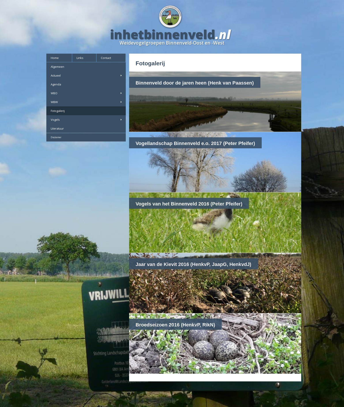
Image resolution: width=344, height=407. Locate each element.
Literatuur (57, 128)
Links (80, 58)
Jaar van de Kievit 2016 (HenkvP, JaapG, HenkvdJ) (193, 264)
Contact (106, 58)
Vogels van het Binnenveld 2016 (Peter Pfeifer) (189, 204)
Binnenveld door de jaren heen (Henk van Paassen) (195, 83)
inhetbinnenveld (162, 34)
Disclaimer (56, 137)
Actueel (86, 75)
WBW (86, 102)
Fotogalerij (58, 111)
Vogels (86, 120)
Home (55, 58)
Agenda (56, 84)
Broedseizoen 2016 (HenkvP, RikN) (175, 325)
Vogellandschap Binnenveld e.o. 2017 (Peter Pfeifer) (195, 143)
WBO (86, 93)
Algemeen (57, 67)
